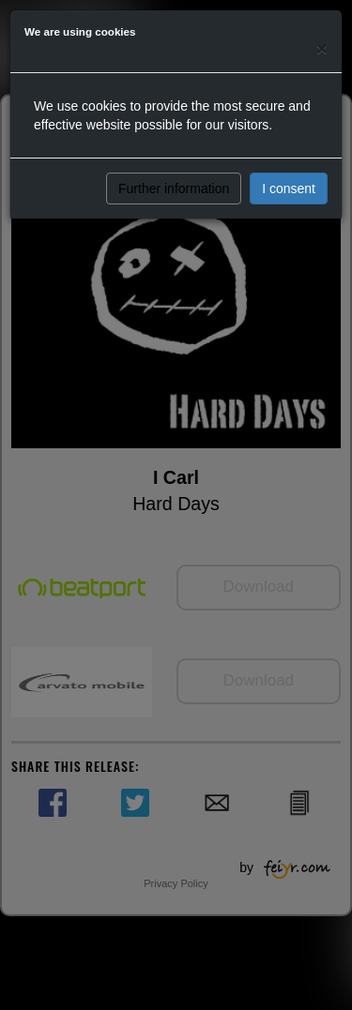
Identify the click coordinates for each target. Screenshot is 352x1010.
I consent (288, 188)
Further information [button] (173, 188)
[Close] (322, 48)
